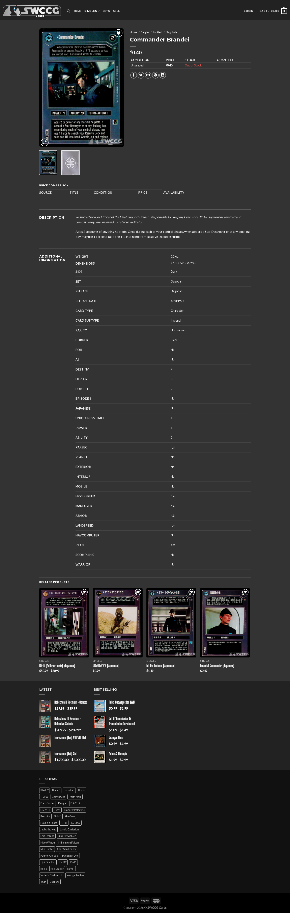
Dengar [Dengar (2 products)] (62, 803)
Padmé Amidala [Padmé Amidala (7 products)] (49, 855)
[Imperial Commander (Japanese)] (225, 623)
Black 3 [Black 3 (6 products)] (56, 790)
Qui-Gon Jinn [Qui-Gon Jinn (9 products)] (47, 862)
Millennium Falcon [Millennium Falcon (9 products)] (68, 842)
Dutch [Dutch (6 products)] (57, 810)
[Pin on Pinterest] (155, 75)
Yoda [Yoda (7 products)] (43, 881)
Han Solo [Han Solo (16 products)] (70, 816)
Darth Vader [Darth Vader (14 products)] (47, 803)
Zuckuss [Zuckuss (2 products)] (54, 881)
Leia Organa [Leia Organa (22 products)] (47, 835)
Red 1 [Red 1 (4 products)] (73, 862)
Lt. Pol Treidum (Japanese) (160, 666)
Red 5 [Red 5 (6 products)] (43, 868)
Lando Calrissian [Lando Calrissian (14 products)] (69, 829)
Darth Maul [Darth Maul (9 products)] (75, 796)
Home (77, 10)
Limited (157, 32)
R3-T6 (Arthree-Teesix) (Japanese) (57, 666)
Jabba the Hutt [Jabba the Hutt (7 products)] (48, 829)
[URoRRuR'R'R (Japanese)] (118, 623)
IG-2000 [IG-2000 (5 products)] (75, 822)
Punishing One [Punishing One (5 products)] (70, 855)
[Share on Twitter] (141, 75)
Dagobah (171, 32)
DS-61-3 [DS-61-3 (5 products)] (45, 810)
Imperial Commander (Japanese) (217, 666)
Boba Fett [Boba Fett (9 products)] (69, 790)
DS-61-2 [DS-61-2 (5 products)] (75, 803)
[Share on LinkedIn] (162, 75)
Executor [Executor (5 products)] (45, 816)
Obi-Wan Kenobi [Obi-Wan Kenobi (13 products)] (66, 849)
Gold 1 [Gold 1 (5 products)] (57, 816)
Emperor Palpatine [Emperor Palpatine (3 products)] (74, 810)
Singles (91, 11)
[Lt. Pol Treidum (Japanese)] (171, 623)
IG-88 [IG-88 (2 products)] (64, 822)
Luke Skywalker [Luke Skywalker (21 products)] (67, 835)
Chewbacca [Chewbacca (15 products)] (58, 796)
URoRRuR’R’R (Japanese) (106, 666)
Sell (116, 10)
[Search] (68, 11)
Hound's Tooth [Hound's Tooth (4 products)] (48, 822)
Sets (106, 10)
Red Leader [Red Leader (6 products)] (57, 868)
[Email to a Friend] (148, 75)
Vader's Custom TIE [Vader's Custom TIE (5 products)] (51, 875)
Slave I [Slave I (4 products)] (71, 868)
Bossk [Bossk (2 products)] (81, 790)
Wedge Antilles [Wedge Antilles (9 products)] (75, 875)
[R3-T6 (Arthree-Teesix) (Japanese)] (64, 623)
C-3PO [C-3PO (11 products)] (44, 796)
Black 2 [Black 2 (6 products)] (44, 790)
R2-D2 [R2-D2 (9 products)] (62, 862)
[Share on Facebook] (133, 75)
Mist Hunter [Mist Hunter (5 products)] (47, 849)
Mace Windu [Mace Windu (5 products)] (47, 842)
